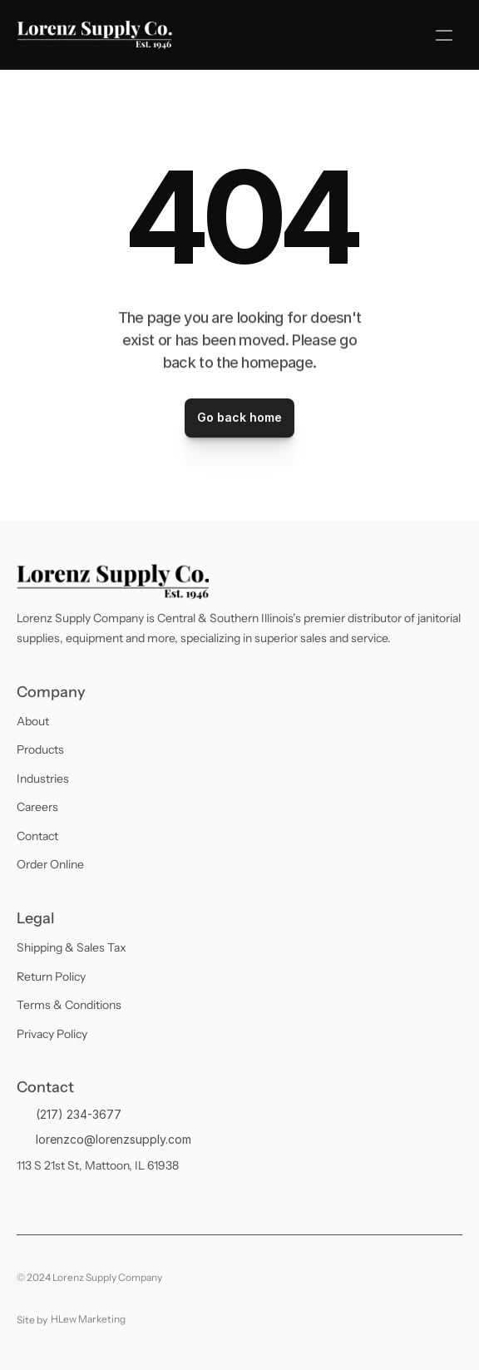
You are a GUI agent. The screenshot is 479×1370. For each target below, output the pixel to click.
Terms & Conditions (69, 1004)
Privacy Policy (52, 1033)
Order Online (50, 864)
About (33, 721)
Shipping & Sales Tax (71, 947)
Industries (43, 778)
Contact (37, 835)
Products (40, 749)
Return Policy (51, 976)
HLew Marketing (88, 1319)
